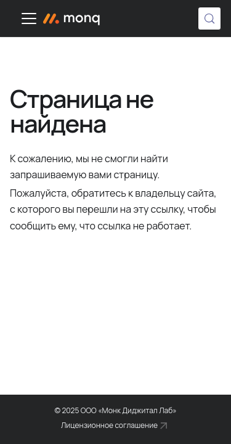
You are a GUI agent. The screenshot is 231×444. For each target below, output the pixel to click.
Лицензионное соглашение (109, 425)
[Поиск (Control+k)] (209, 18)
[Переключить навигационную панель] (29, 18)
